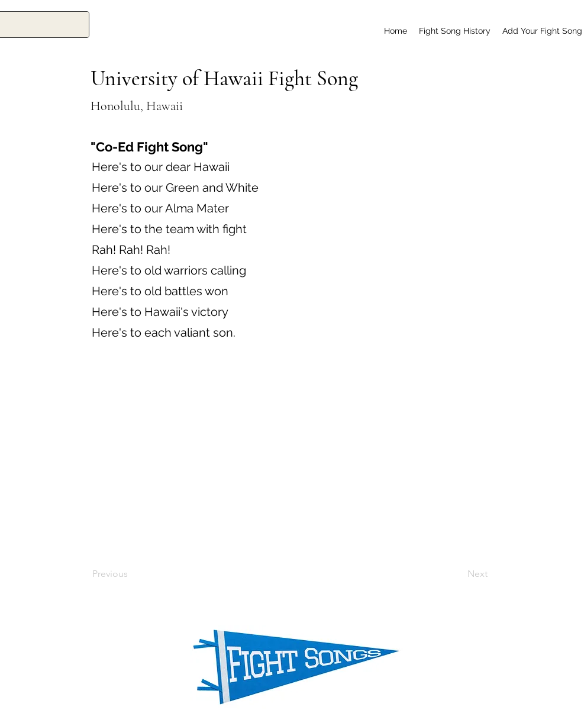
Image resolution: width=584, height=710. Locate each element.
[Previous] (131, 574)
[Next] (458, 574)
